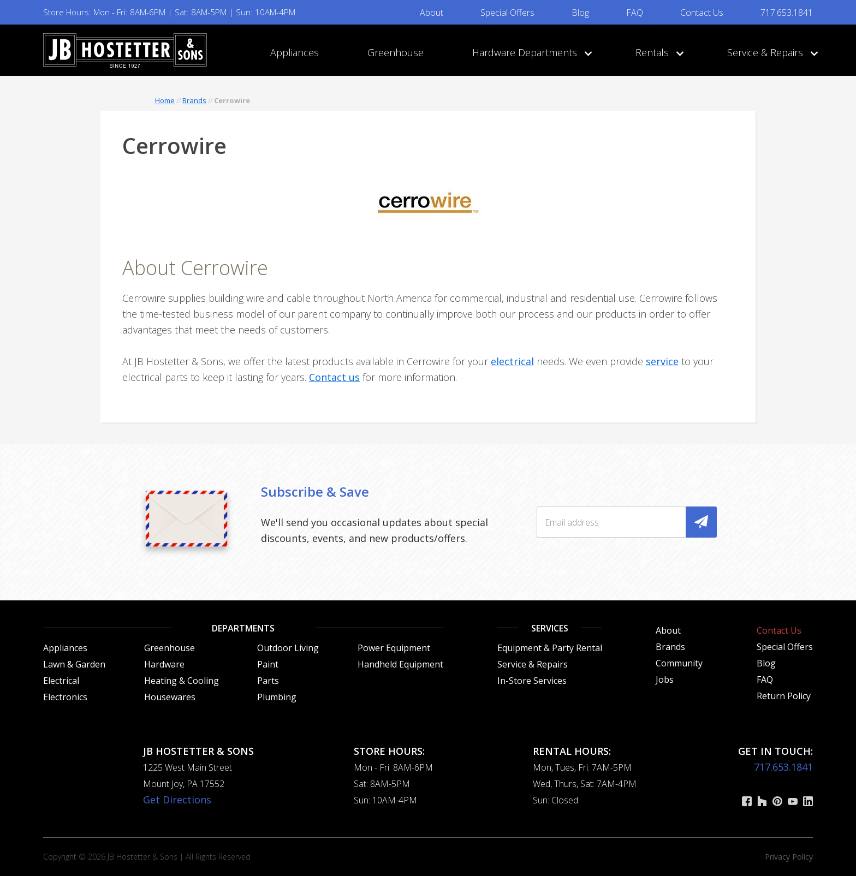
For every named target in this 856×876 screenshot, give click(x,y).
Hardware (164, 664)
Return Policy (784, 696)
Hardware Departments (529, 52)
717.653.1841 (786, 13)
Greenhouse (395, 52)
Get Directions (177, 799)
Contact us (334, 377)
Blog (580, 13)
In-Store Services (532, 681)
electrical (512, 361)
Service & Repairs (770, 52)
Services (549, 628)
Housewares (169, 697)
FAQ (634, 13)
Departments (243, 628)
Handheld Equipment (400, 664)
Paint (267, 664)
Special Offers (507, 13)
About (431, 13)
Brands (194, 100)
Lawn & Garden (74, 664)
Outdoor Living (288, 648)
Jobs (665, 680)
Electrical (61, 681)
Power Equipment (394, 648)
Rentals (657, 52)
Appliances (294, 52)
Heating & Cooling (181, 681)
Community (679, 663)
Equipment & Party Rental (549, 648)
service (662, 361)
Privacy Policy (789, 856)
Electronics (65, 697)
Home (165, 100)
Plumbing (276, 697)
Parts (268, 681)
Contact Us (701, 13)
